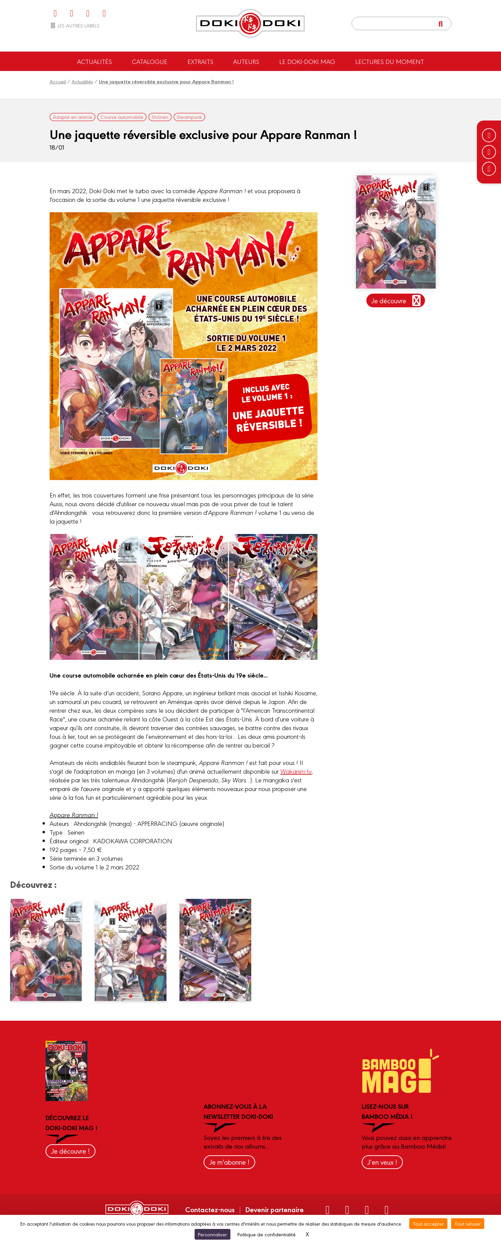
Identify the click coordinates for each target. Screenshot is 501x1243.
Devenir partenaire (274, 1209)
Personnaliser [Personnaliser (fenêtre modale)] (212, 1234)
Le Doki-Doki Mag (307, 61)
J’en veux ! (382, 1161)
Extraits (200, 61)
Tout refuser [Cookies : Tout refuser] (467, 1223)
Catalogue (149, 61)
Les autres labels (74, 25)
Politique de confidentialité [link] (266, 1234)
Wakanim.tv (295, 771)
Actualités (94, 61)
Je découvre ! (70, 1150)
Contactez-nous (210, 1209)
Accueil (58, 81)
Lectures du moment (389, 61)
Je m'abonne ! (229, 1161)
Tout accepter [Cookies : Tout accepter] (428, 1223)
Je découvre (397, 300)
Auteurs (246, 61)
